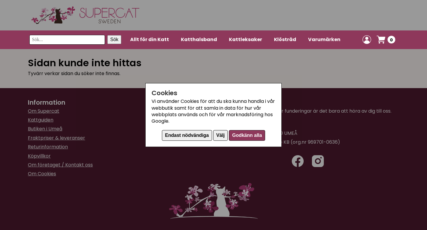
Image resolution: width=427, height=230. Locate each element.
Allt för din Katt (149, 39)
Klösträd (285, 39)
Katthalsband (199, 39)
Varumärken (324, 39)
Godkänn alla (247, 135)
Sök (114, 39)
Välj (220, 135)
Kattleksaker (245, 39)
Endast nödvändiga (187, 135)
